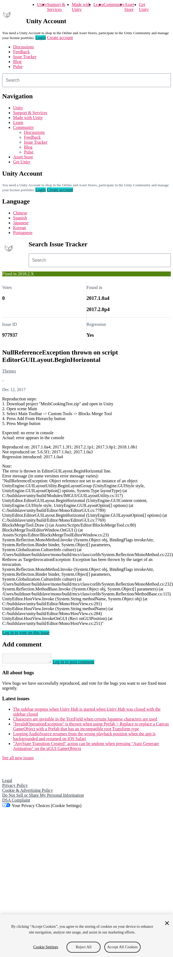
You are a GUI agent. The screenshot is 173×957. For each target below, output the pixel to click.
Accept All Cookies (122, 947)
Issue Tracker (25, 56)
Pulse (18, 66)
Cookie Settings (45, 947)
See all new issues (18, 759)
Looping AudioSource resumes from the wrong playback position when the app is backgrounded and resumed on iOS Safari (84, 738)
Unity (42, 4)
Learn (98, 4)
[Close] (167, 923)
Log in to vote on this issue (25, 632)
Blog (17, 61)
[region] (86, 935)
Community (114, 4)
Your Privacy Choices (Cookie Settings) (46, 807)
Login (40, 37)
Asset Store (129, 7)
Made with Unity (81, 7)
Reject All (84, 947)
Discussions (23, 47)
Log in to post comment (79, 663)
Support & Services (56, 7)
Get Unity (144, 7)
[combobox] (86, 80)
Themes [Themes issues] (9, 371)
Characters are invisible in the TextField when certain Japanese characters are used (85, 720)
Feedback (21, 51)
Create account (60, 37)
